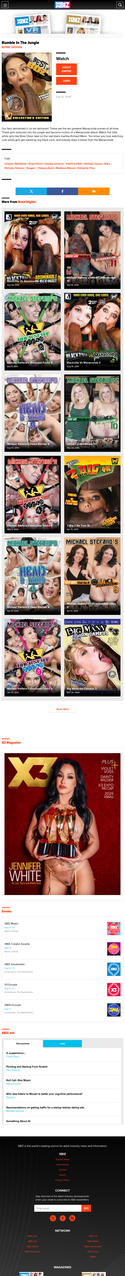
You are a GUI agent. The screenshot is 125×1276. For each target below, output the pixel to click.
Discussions (23, 1043)
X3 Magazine (11, 743)
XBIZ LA (93, 1236)
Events (7, 911)
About (62, 1175)
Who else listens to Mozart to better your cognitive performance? (44, 1094)
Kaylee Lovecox (54, 164)
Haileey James (93, 164)
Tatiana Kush (46, 168)
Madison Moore (65, 168)
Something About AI (18, 1121)
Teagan (31, 168)
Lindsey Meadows (16, 164)
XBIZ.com (32, 1236)
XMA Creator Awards (17, 944)
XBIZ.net (8, 1033)
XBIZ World (32, 1246)
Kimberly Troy (86, 168)
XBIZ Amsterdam (15, 964)
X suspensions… (15, 1053)
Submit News (63, 1159)
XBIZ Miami (11, 923)
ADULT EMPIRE (66, 69)
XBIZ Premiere (32, 1251)
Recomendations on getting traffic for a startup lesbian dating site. (45, 1107)
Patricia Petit (74, 164)
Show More (62, 709)
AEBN (66, 81)
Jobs (62, 1043)
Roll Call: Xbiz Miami (18, 1080)
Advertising (62, 1164)
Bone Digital (12, 47)
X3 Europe (11, 984)
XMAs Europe (13, 1005)
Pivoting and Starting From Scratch (27, 1066)
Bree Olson (36, 164)
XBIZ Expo (93, 1251)
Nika (107, 164)
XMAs (93, 1256)
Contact (63, 1169)
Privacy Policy (62, 1180)
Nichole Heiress (14, 168)
